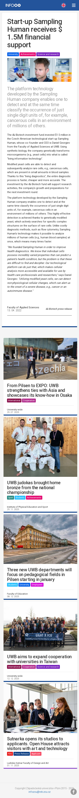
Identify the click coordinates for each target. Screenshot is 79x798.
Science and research (48, 54)
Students (20, 497)
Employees (37, 584)
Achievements (28, 54)
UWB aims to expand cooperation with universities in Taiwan (39, 659)
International (14, 400)
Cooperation (29, 400)
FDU (10, 754)
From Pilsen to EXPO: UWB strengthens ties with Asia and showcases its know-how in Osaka (39, 390)
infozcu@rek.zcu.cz (40, 791)
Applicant (35, 754)
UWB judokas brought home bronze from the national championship (33, 487)
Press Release (22, 754)
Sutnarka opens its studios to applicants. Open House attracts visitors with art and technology (38, 743)
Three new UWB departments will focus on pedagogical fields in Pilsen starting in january (39, 574)
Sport (10, 497)
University (13, 54)
